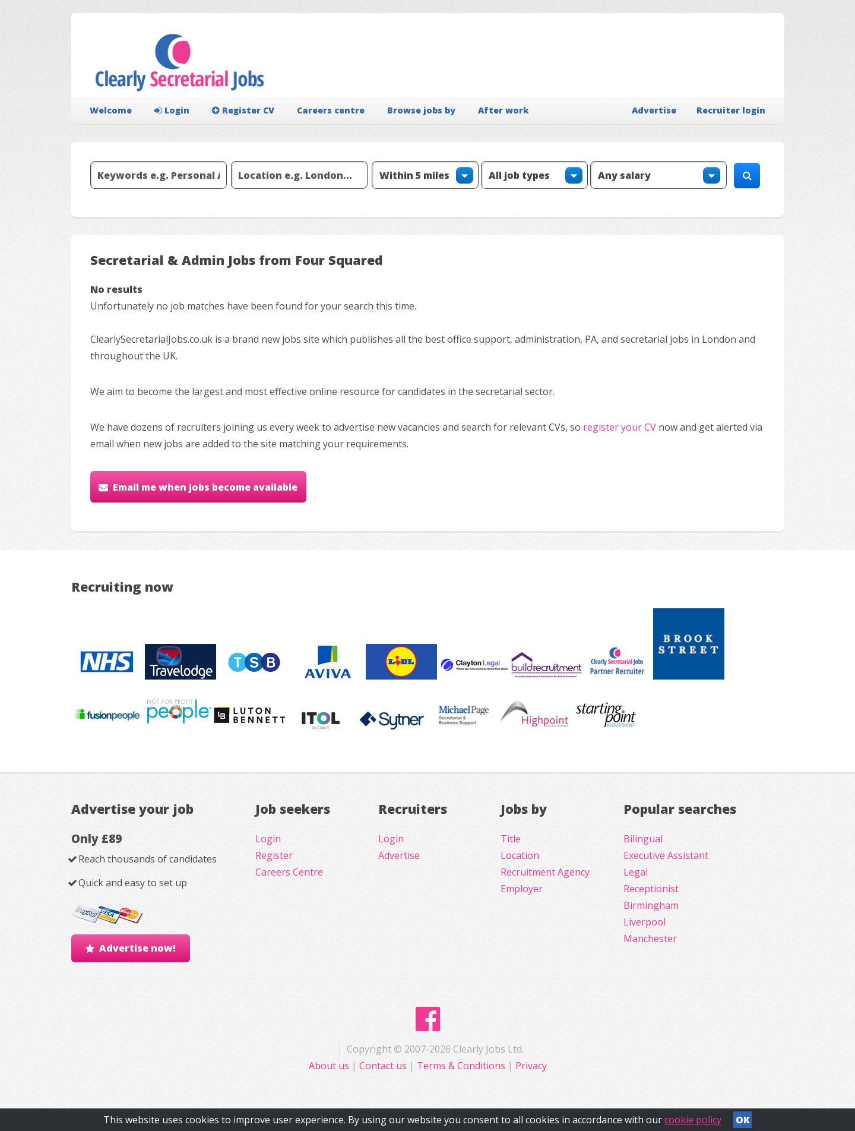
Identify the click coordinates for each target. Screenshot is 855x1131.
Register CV (243, 110)
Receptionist (651, 888)
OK (743, 1119)
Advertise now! (137, 948)
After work (503, 110)
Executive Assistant (665, 855)
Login (171, 110)
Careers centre (331, 110)
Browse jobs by (421, 110)
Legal (635, 872)
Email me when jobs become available (205, 487)
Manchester (650, 938)
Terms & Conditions (461, 1065)
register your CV (619, 427)
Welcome (111, 110)
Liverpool (644, 921)
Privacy (531, 1065)
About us (330, 1065)
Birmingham (651, 905)
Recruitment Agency (545, 872)
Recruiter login (730, 110)
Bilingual (643, 838)
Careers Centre (289, 872)
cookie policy (692, 1119)
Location (520, 855)
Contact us (384, 1065)
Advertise (654, 110)
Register (274, 855)
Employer (522, 888)
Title (511, 838)
